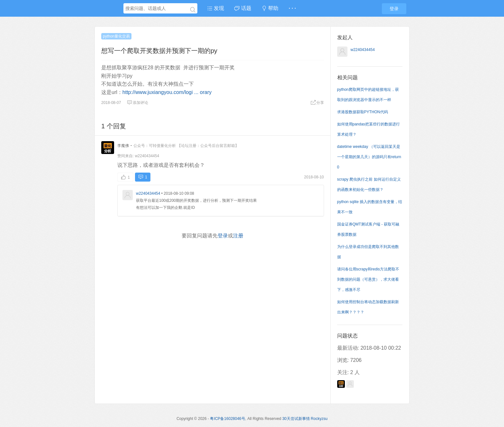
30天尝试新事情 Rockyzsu (305, 418)
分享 (317, 102)
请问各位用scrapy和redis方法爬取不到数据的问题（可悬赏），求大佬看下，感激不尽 (368, 279)
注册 (238, 235)
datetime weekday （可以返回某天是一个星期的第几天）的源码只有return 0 (369, 156)
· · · (292, 8)
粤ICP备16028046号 (227, 418)
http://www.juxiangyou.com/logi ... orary (167, 92)
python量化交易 (116, 36)
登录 (394, 8)
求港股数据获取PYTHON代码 (362, 112)
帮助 (270, 8)
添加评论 (137, 102)
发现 (215, 8)
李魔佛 (123, 145)
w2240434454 (147, 156)
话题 (242, 8)
